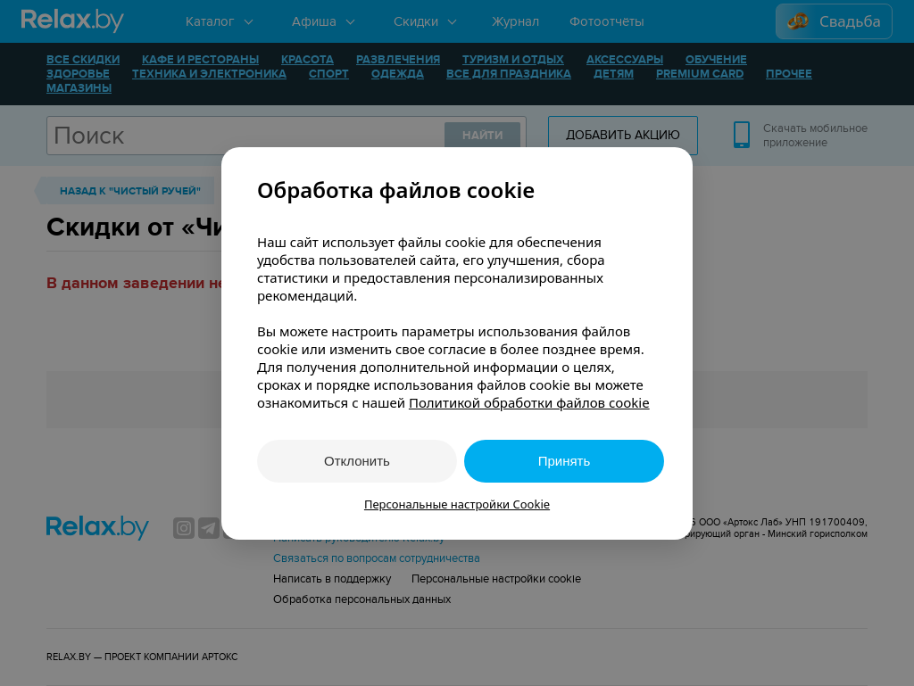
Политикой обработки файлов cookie (529, 402)
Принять (564, 460)
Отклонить (357, 460)
